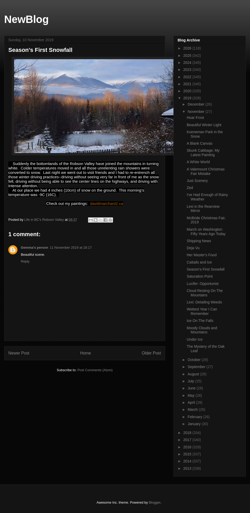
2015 (187, 454)
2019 (187, 98)
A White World (198, 162)
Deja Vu (193, 248)
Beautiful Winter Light (204, 125)
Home (85, 353)
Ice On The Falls (200, 321)
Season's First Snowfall (205, 269)
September (197, 367)
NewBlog (26, 19)
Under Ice (195, 339)
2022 (187, 77)
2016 (187, 447)
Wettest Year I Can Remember (202, 311)
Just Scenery (197, 181)
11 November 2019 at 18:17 (71, 247)
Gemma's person (34, 247)
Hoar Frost (195, 117)
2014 (187, 461)
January (195, 424)
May (191, 395)
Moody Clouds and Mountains (202, 330)
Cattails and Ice (199, 262)
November (196, 111)
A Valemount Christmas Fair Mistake (205, 171)
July (191, 381)
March (193, 409)
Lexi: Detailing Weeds (204, 302)
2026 (187, 48)
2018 (187, 433)
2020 (187, 91)
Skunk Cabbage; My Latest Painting (203, 152)
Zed (190, 188)
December (196, 104)
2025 (187, 55)
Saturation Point (200, 276)
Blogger (154, 502)
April (192, 402)
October (195, 360)
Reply (25, 261)
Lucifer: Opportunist (202, 284)
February (195, 417)
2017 (187, 440)
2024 (187, 62)
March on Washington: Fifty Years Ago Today (206, 231)
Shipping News (199, 241)
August (194, 374)
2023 (187, 70)
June (192, 388)
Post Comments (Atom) (95, 370)
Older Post (151, 353)
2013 (187, 468)
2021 (187, 84)
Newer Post (18, 353)
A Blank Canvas (200, 143)
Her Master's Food (202, 255)
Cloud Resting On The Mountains (205, 293)
